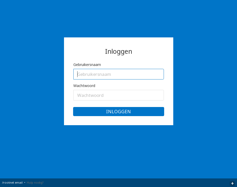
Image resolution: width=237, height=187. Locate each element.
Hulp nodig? (35, 182)
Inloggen (118, 111)
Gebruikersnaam (87, 64)
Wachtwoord (84, 86)
